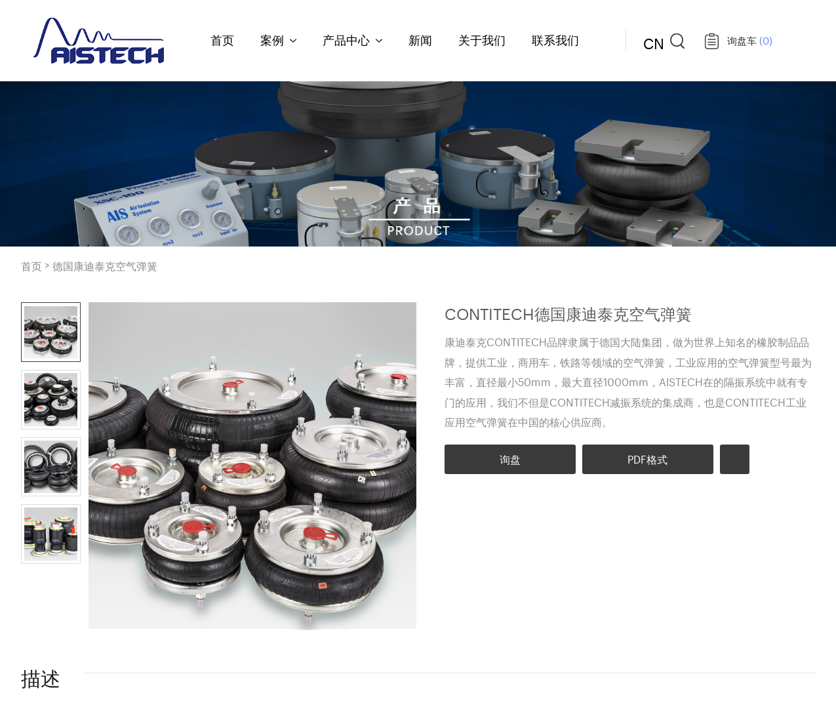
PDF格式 (647, 459)
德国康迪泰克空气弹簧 (104, 265)
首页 (222, 39)
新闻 (420, 39)
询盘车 (749, 40)
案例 (272, 39)
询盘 (510, 459)
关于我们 (482, 39)
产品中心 (346, 39)
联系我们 (555, 39)
